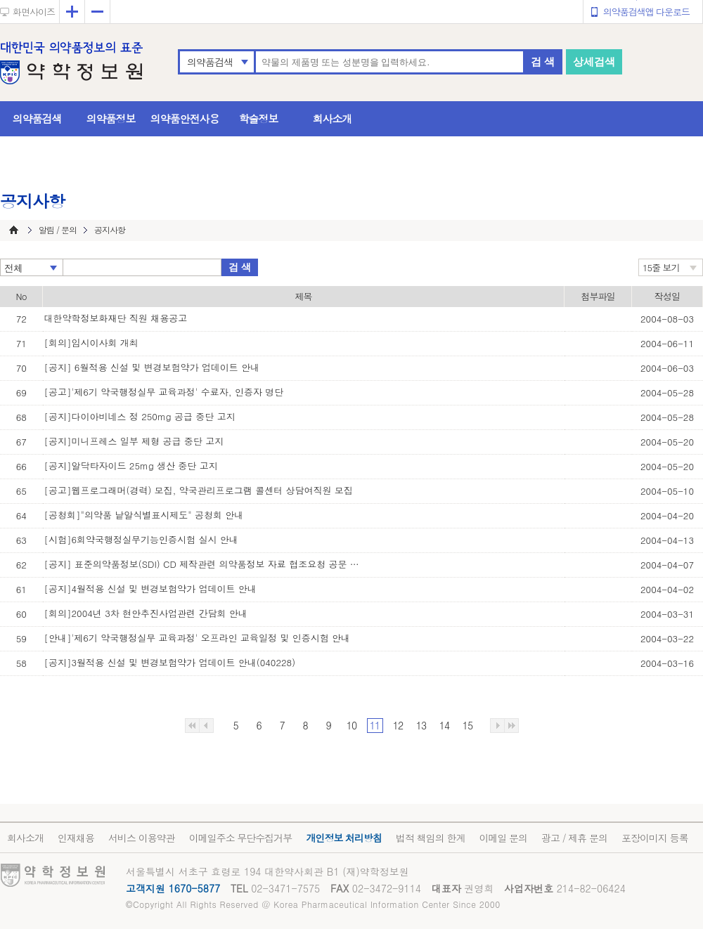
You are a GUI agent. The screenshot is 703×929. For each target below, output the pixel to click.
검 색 (543, 61)
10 (351, 725)
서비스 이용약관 (141, 838)
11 (375, 725)
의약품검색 (210, 62)
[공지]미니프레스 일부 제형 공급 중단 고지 (134, 441)
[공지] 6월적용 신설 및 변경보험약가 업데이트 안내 (152, 367)
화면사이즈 (34, 11)
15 (467, 725)
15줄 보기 (661, 267)
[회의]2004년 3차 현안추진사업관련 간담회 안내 (145, 613)
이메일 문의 (503, 838)
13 (421, 725)
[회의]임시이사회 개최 (91, 343)
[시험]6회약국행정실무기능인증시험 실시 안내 (141, 539)
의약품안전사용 (184, 118)
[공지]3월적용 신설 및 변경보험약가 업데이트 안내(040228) (170, 662)
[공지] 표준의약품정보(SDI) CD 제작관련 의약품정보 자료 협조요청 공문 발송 (206, 564)
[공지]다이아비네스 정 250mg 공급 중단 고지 (140, 416)
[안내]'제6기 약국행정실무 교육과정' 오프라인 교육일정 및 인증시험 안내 (197, 638)
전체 (13, 268)
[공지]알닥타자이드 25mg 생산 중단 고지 (131, 466)
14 (444, 725)
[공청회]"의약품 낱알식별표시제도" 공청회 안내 (144, 515)
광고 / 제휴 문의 (574, 838)
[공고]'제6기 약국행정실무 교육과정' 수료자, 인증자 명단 (164, 392)
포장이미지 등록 (654, 838)
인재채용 (76, 838)
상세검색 (594, 61)
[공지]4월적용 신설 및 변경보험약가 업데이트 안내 (150, 589)
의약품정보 (111, 118)
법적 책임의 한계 (430, 838)
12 (398, 725)
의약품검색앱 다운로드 (646, 11)
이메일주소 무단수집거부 (240, 838)
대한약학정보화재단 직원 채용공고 (116, 318)
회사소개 (332, 118)
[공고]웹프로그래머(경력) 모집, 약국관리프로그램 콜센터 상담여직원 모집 (198, 490)
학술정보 (258, 118)
